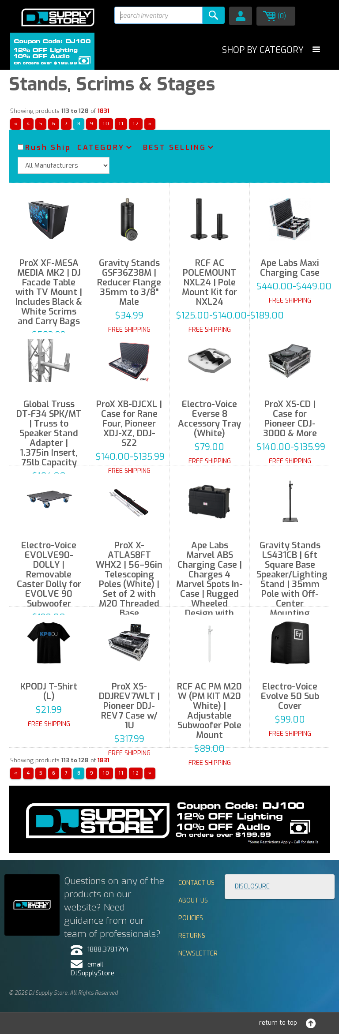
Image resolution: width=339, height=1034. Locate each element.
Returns (191, 936)
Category (100, 147)
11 (121, 123)
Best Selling (174, 147)
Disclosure (252, 886)
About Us (193, 900)
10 (106, 123)
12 (136, 123)
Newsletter (198, 953)
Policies (190, 918)
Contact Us (196, 883)
